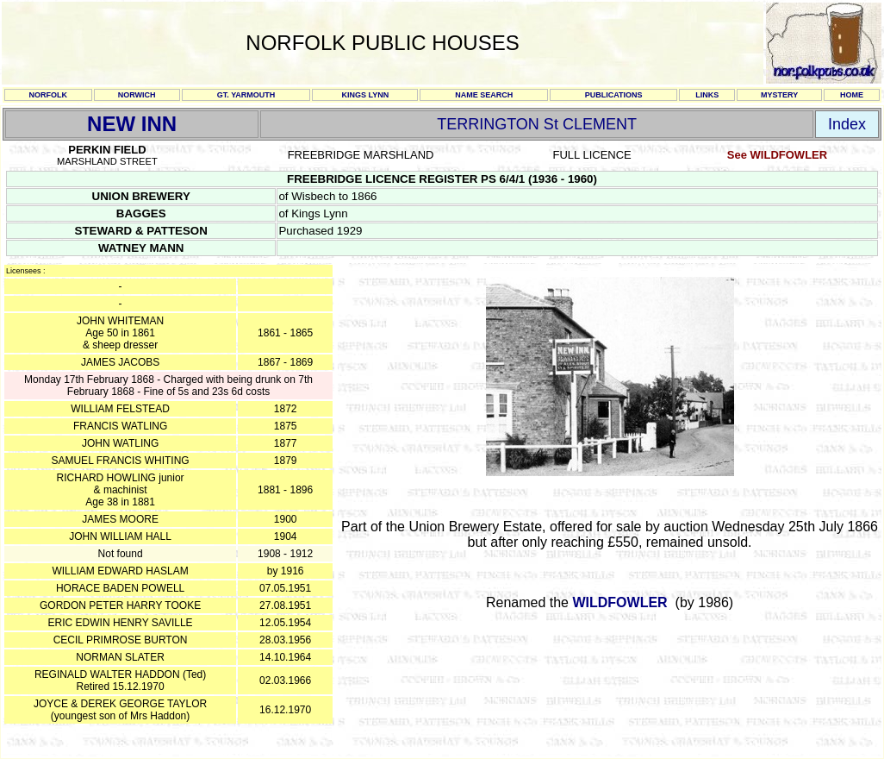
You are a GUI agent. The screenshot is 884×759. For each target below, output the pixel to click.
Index (847, 124)
